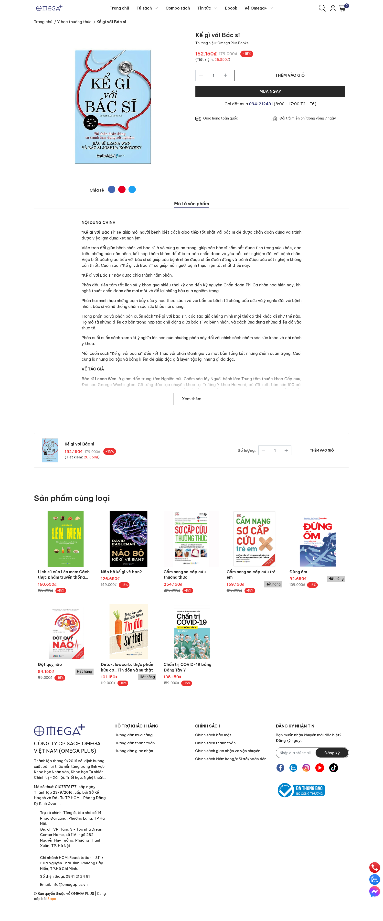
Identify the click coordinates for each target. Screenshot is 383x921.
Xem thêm (191, 398)
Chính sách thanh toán (215, 743)
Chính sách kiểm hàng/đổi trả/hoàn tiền (230, 759)
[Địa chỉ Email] (312, 752)
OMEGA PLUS (82, 893)
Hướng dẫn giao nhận (134, 750)
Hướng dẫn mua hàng (134, 735)
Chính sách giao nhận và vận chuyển (227, 750)
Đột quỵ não (50, 664)
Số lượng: (247, 450)
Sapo (51, 899)
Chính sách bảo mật (213, 735)
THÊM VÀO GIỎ (290, 75)
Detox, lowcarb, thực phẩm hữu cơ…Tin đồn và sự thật (127, 667)
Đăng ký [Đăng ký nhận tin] (332, 752)
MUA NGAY (270, 91)
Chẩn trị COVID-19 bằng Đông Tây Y (187, 667)
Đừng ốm (298, 571)
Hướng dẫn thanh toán (135, 743)
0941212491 (261, 103)
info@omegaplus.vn (70, 884)
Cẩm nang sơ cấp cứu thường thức (185, 574)
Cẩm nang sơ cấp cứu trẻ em (251, 574)
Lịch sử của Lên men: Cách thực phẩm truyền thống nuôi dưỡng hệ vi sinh (64, 574)
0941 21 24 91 (78, 876)
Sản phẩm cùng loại (72, 498)
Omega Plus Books (232, 43)
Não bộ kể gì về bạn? (121, 571)
